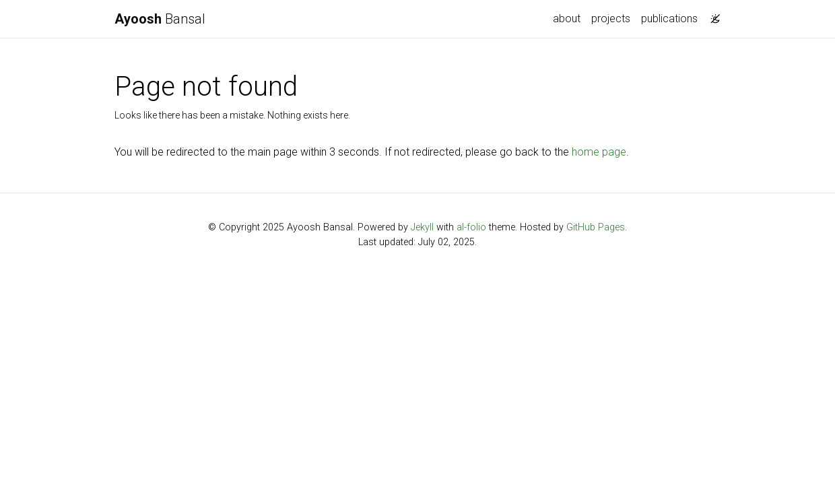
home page (599, 152)
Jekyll (422, 227)
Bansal (159, 19)
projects (610, 18)
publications (669, 18)
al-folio (471, 227)
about (566, 18)
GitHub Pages (595, 227)
